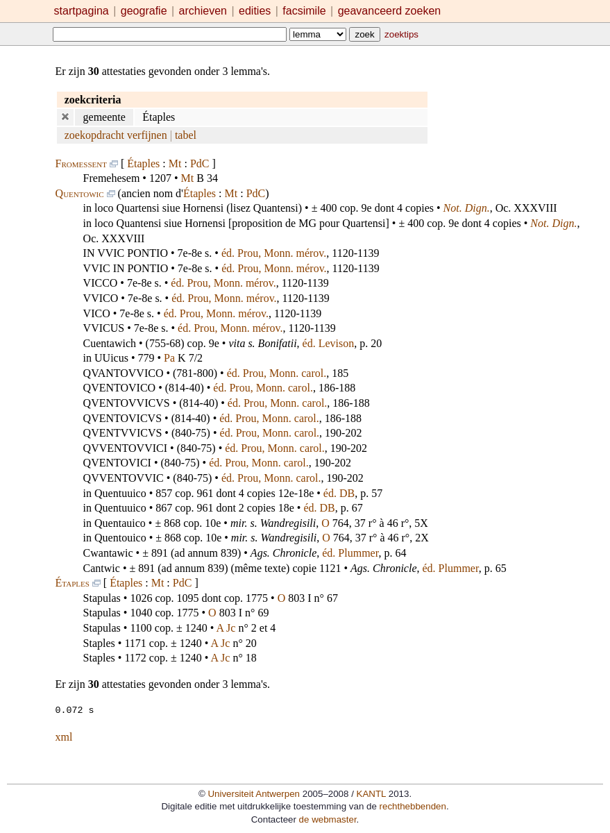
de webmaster (328, 819)
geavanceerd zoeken (389, 11)
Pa (169, 358)
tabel (185, 135)
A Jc (225, 628)
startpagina (81, 11)
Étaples (143, 163)
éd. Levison (329, 343)
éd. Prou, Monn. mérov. (273, 253)
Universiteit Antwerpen (253, 793)
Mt (175, 163)
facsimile (305, 11)
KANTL (371, 793)
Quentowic (80, 193)
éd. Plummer (350, 553)
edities (255, 11)
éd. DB (339, 493)
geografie (144, 11)
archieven (203, 11)
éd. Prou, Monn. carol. (277, 373)
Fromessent (81, 163)
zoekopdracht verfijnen (116, 135)
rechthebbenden (413, 805)
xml (64, 736)
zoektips (401, 34)
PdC (200, 163)
